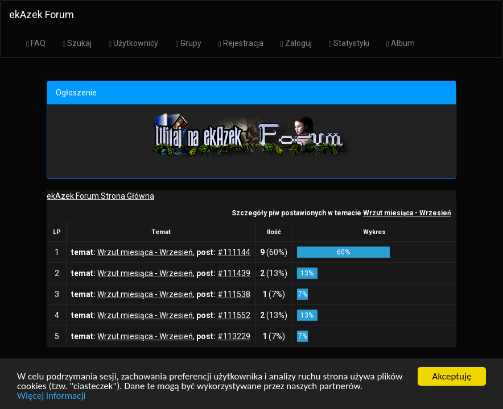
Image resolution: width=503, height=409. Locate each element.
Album (400, 43)
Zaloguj (296, 43)
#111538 (233, 294)
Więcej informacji (51, 399)
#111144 (233, 252)
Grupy (188, 43)
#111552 (233, 315)
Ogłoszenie (76, 92)
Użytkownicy (133, 43)
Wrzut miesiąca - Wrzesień (407, 213)
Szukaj (77, 43)
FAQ (36, 43)
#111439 (233, 273)
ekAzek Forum (41, 14)
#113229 (233, 336)
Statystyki (349, 43)
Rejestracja (240, 43)
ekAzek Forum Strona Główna (100, 196)
